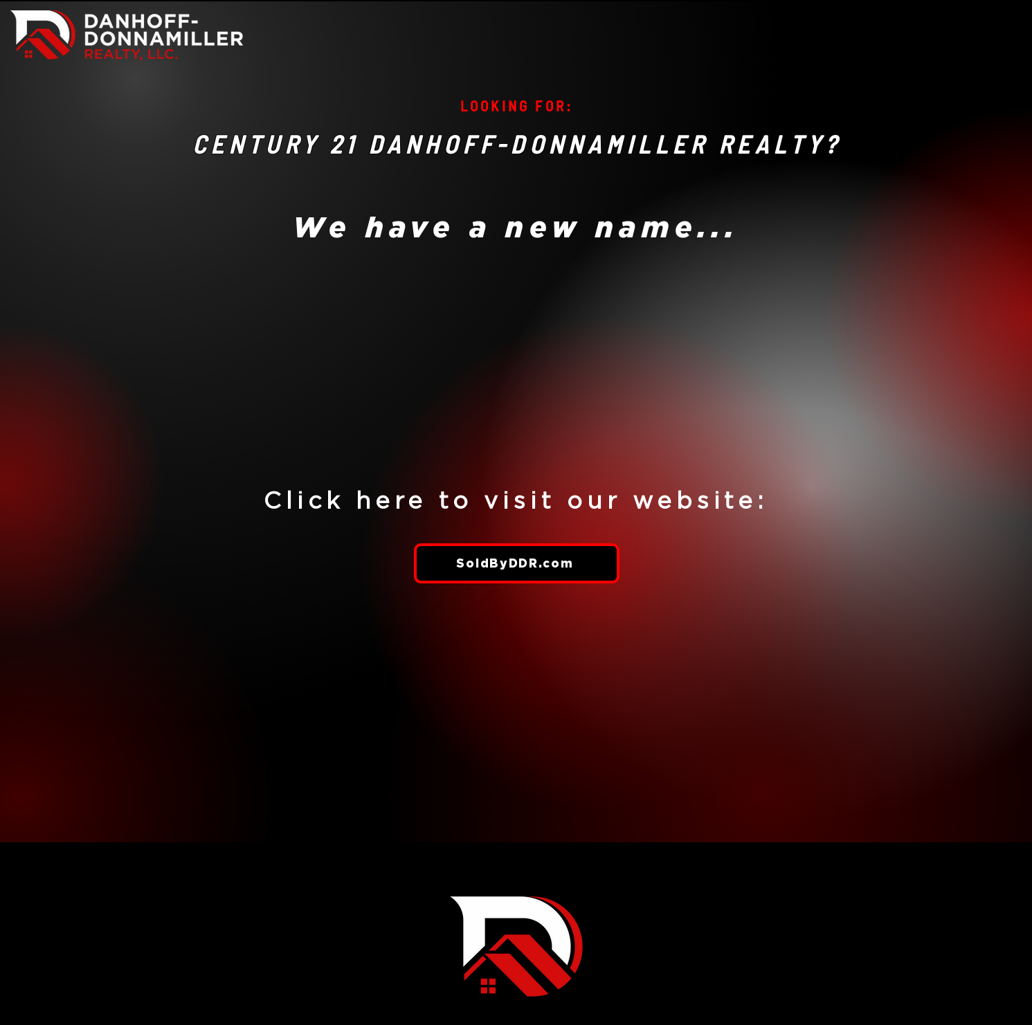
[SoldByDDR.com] (516, 563)
